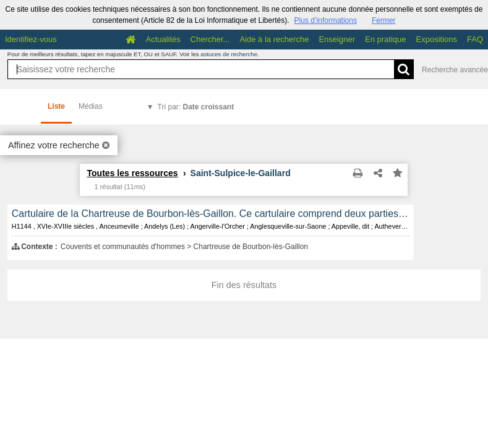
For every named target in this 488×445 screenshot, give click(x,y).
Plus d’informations (325, 20)
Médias (91, 106)
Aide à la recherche (274, 39)
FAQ (475, 39)
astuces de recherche (228, 54)
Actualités (162, 39)
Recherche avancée (455, 70)
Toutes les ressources (132, 173)
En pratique (385, 39)
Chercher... (210, 39)
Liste (56, 106)
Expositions (436, 39)
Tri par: (196, 107)
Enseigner (337, 39)
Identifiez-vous (31, 39)
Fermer (384, 20)
